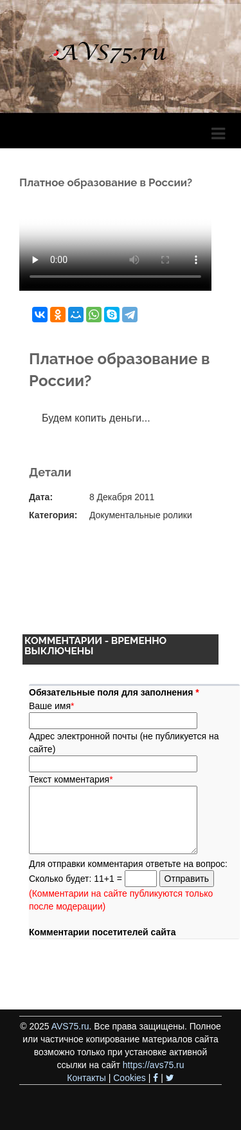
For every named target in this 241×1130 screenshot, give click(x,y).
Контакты (86, 1078)
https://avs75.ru (153, 1065)
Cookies (129, 1078)
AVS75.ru (70, 1026)
